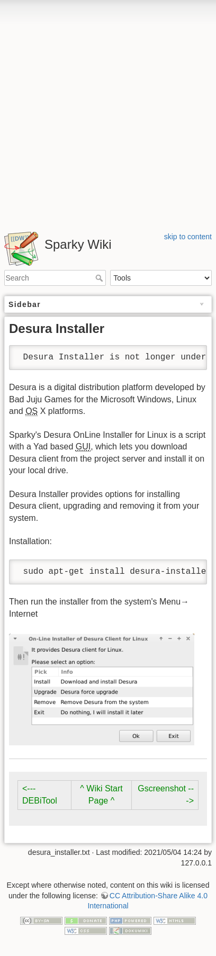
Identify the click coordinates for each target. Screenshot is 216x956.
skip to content (188, 236)
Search (100, 278)
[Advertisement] (108, 112)
